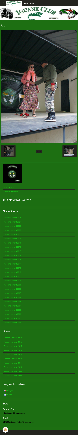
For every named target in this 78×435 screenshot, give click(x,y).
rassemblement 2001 (12, 318)
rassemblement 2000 (12, 323)
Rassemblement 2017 (13, 338)
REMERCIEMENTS (11, 192)
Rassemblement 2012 (13, 359)
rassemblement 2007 (12, 293)
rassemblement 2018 (12, 247)
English (8, 395)
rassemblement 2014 (12, 264)
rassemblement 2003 (12, 310)
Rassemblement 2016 (13, 342)
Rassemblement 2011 (13, 363)
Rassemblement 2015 (13, 346)
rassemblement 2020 (12, 239)
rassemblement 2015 (12, 260)
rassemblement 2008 (12, 289)
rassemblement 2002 (12, 314)
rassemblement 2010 (12, 281)
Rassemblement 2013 (13, 355)
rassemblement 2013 (12, 268)
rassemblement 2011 (12, 276)
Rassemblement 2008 (13, 376)
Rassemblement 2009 (13, 371)
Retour (39, 151)
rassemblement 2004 (12, 306)
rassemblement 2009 (12, 285)
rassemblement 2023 (12, 226)
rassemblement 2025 (12, 218)
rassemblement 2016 (12, 255)
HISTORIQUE (9, 187)
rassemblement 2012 (12, 272)
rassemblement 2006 (12, 297)
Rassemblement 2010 (13, 367)
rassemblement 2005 (12, 302)
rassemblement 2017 (12, 251)
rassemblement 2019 (12, 243)
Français (8, 391)
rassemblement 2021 (12, 234)
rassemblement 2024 (12, 222)
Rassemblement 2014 (13, 350)
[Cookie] (5, 430)
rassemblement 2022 (12, 230)
